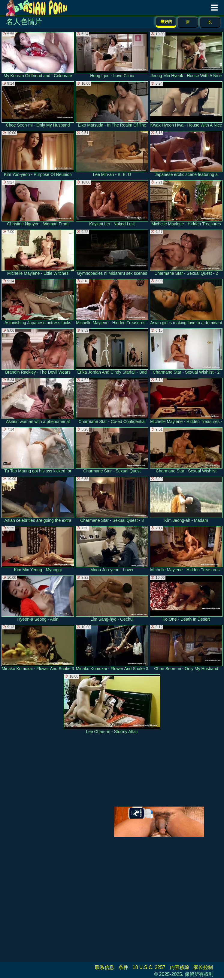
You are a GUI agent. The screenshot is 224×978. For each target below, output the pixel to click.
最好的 (166, 21)
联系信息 (104, 967)
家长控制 (203, 967)
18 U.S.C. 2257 (149, 967)
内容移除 (179, 967)
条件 (123, 967)
